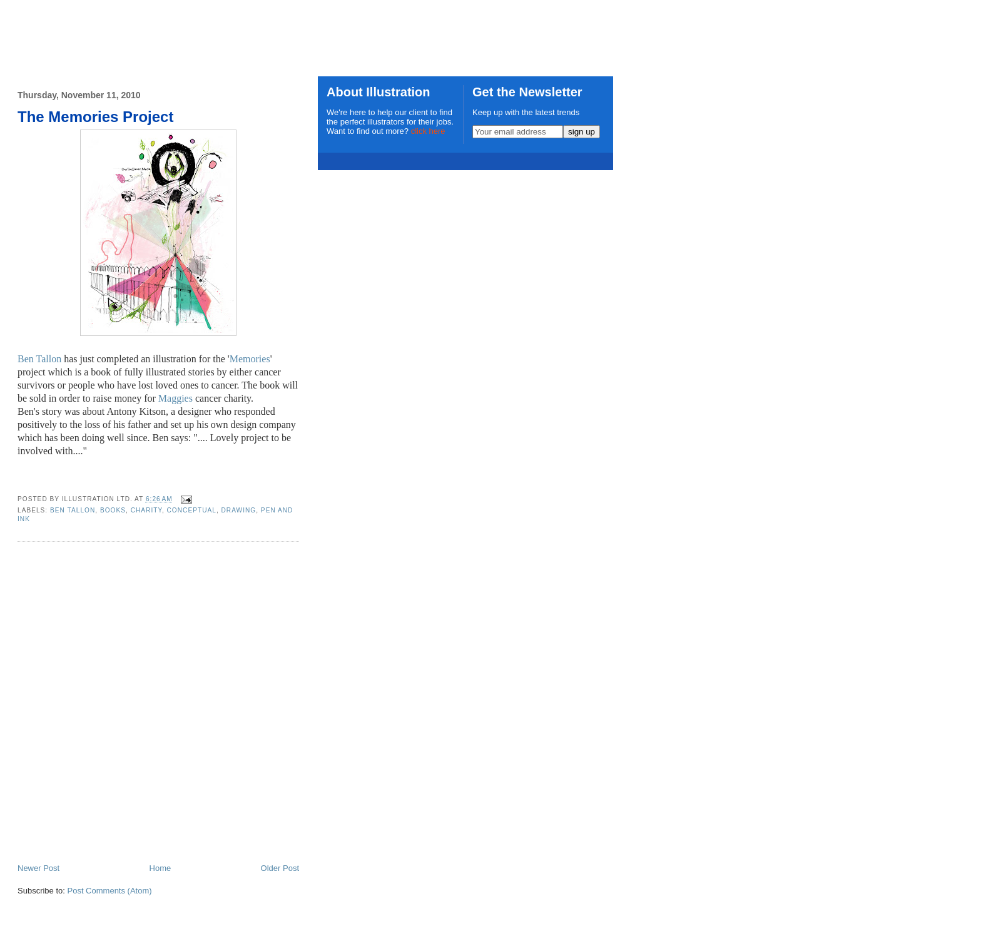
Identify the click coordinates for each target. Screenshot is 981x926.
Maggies (175, 398)
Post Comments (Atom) (110, 890)
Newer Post (38, 868)
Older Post (280, 868)
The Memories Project (95, 116)
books (113, 510)
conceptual (191, 510)
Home (160, 868)
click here (428, 131)
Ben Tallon (39, 359)
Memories (250, 359)
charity (146, 510)
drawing (239, 510)
